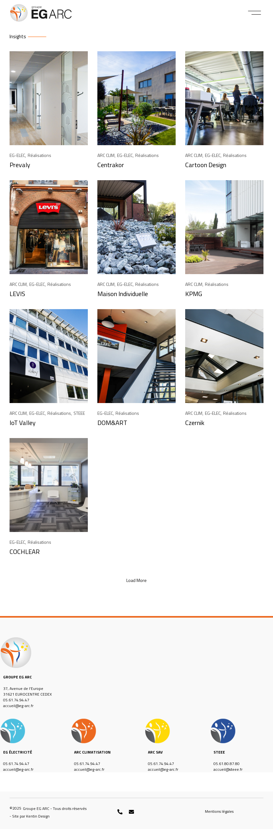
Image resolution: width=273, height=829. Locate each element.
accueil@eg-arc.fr (18, 706)
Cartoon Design (205, 165)
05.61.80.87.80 (227, 764)
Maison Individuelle (122, 294)
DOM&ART (112, 423)
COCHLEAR (25, 551)
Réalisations (39, 155)
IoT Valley (23, 423)
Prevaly (20, 165)
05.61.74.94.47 (16, 700)
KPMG (193, 294)
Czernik (194, 423)
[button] (255, 13)
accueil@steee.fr (228, 769)
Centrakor (110, 165)
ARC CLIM (106, 155)
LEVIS (17, 294)
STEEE (79, 413)
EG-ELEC (17, 155)
